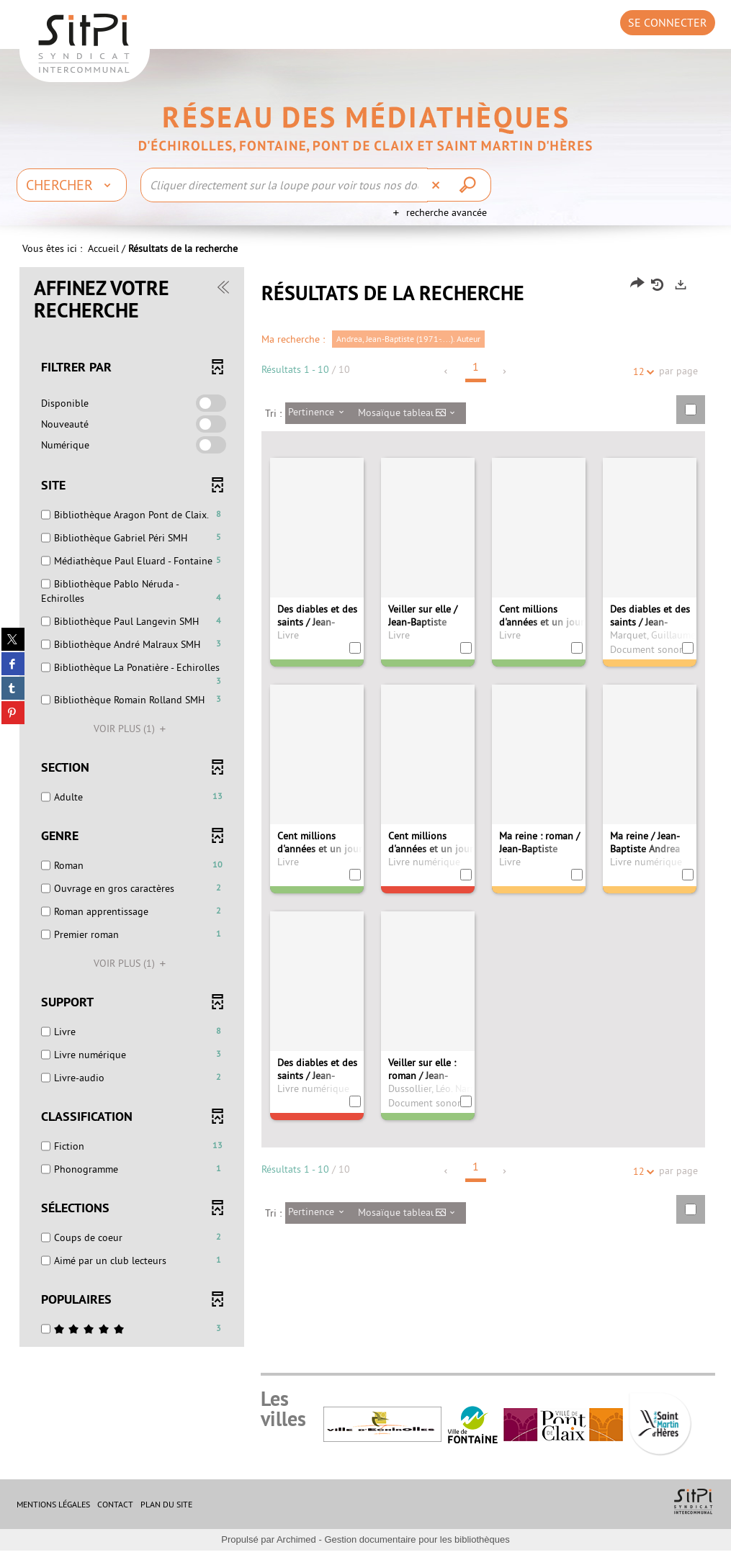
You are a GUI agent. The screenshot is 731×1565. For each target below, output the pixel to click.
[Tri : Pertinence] (320, 427)
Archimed (296, 1553)
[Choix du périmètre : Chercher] (72, 185)
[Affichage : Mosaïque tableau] (411, 427)
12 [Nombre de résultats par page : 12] (641, 386)
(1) (132, 742)
